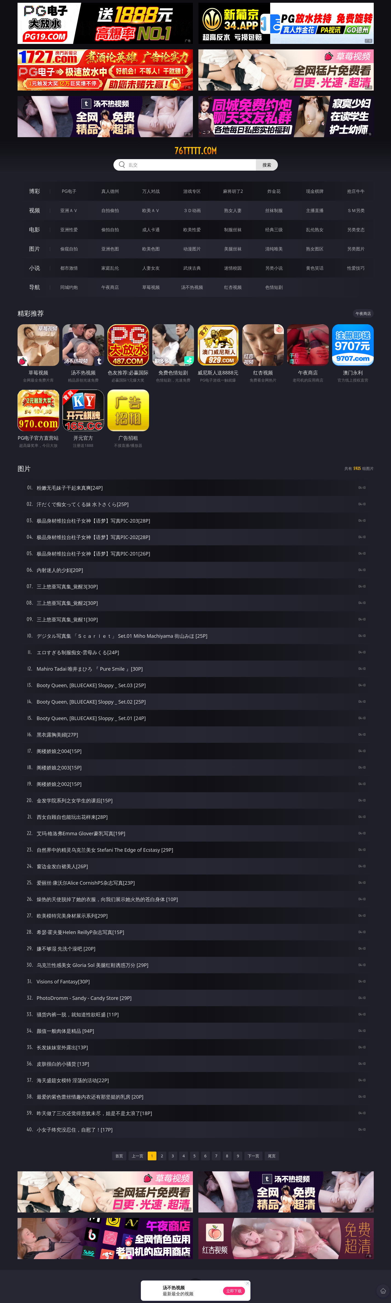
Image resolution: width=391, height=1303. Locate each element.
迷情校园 (233, 268)
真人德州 (110, 191)
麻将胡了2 (233, 191)
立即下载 (234, 1290)
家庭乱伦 (110, 268)
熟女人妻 (233, 210)
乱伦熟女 (315, 230)
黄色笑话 (315, 268)
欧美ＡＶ (151, 210)
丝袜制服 (274, 210)
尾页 (272, 1155)
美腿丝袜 (233, 249)
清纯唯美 (274, 249)
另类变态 (356, 230)
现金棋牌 (315, 191)
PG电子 (69, 191)
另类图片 (356, 249)
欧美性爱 (192, 230)
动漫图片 (192, 249)
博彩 (34, 191)
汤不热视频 (192, 287)
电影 (34, 229)
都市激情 (69, 268)
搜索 (266, 165)
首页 (119, 1155)
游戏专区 (192, 191)
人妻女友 (151, 268)
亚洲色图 (110, 249)
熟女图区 (315, 249)
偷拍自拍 (110, 230)
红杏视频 (233, 287)
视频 (34, 210)
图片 (34, 248)
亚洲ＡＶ (69, 210)
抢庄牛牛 (356, 191)
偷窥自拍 (69, 249)
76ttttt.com (196, 150)
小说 (34, 268)
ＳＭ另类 (356, 210)
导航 (34, 287)
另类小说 (274, 268)
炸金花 (274, 191)
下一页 (253, 1155)
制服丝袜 (233, 230)
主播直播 (315, 210)
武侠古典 (192, 268)
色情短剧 (274, 287)
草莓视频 (151, 287)
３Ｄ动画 (192, 210)
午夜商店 (110, 287)
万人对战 (151, 191)
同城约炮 (69, 287)
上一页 (137, 1155)
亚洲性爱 (69, 230)
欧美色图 (151, 249)
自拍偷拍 (110, 210)
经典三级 (274, 230)
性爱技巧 (356, 268)
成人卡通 (151, 230)
